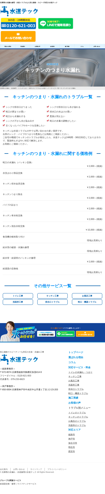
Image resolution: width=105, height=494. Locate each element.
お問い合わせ (97, 46)
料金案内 (23, 46)
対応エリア (74, 425)
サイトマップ (36, 465)
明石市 (71, 443)
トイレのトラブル (77, 408)
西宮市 (71, 447)
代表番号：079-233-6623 (12, 375)
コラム (82, 46)
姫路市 (71, 430)
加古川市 (72, 439)
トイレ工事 (10, 296)
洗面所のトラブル (77, 421)
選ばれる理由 (8, 46)
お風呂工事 (44, 296)
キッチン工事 (27, 296)
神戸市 (71, 434)
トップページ (75, 348)
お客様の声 (37, 46)
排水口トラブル (77, 297)
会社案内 (52, 46)
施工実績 (67, 46)
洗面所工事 (61, 296)
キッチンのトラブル (78, 413)
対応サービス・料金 (79, 363)
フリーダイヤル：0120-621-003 (15, 371)
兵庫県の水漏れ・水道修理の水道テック (19, 468)
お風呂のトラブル (77, 417)
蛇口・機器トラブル (94, 297)
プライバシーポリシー (57, 465)
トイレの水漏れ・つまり (80, 368)
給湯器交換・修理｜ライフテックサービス (18, 479)
